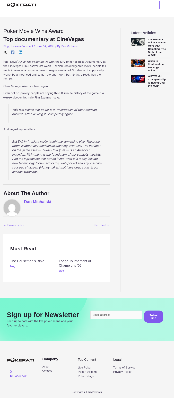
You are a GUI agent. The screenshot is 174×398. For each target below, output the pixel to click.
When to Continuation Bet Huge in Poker (156, 65)
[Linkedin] (20, 52)
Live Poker (85, 367)
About (46, 366)
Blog (6, 46)
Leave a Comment (23, 46)
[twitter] (12, 371)
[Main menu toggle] (163, 5)
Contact (47, 371)
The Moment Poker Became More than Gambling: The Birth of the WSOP (157, 47)
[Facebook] (12, 52)
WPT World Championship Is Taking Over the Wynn (157, 81)
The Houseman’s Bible (27, 261)
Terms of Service (124, 367)
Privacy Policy (122, 371)
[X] (5, 52)
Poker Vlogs (86, 376)
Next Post (101, 225)
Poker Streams (87, 371)
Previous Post (14, 225)
